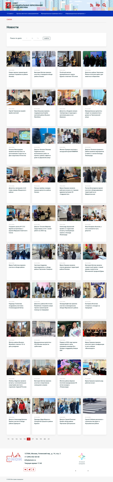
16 (28, 439)
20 (45, 439)
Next (88, 470)
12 (12, 439)
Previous (75, 470)
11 (8, 439)
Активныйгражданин (82, 462)
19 (41, 439)
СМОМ (9, 19)
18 (37, 439)
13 (16, 439)
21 (49, 439)
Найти (46, 38)
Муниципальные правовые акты (52, 13)
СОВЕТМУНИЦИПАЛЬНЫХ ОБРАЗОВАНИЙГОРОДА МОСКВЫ (27, 5)
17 (33, 439)
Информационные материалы (76, 13)
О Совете (10, 13)
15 (24, 439)
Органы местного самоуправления (27, 13)
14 (20, 439)
